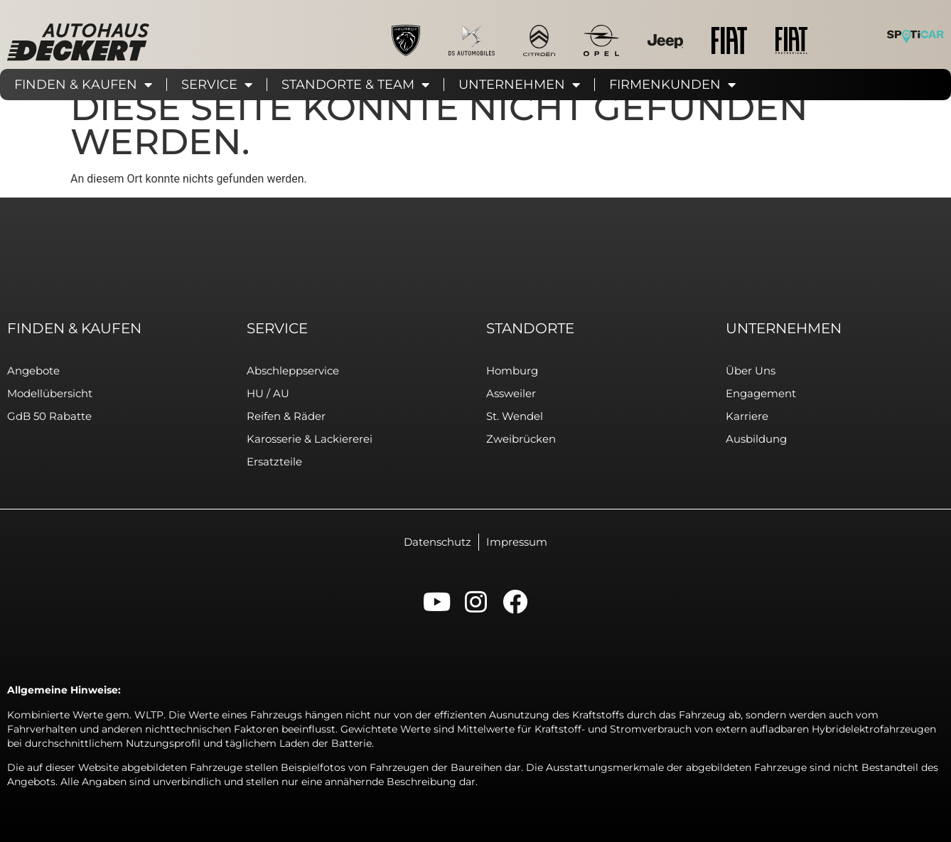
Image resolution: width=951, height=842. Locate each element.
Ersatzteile (274, 461)
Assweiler (511, 393)
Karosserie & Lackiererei (309, 439)
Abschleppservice (293, 370)
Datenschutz (437, 542)
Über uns (750, 370)
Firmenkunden (672, 84)
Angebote (33, 370)
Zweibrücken (521, 439)
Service (216, 84)
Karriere (747, 416)
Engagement (761, 393)
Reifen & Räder (286, 416)
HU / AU (268, 393)
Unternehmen (519, 84)
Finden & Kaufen (83, 84)
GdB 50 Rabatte (49, 416)
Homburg (512, 370)
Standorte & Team (355, 84)
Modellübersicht (49, 393)
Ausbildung (756, 439)
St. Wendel (514, 416)
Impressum (516, 542)
